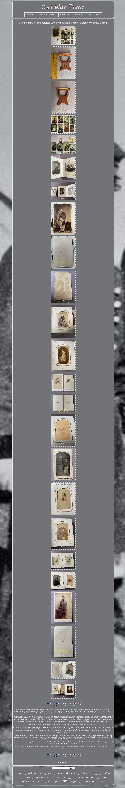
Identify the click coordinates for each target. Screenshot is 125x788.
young (80, 782)
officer (22, 778)
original (74, 782)
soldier (32, 773)
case (64, 778)
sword (97, 778)
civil (65, 781)
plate (58, 781)
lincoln (50, 782)
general (86, 781)
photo (85, 773)
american (98, 774)
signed (44, 782)
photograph (45, 773)
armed (103, 777)
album (80, 778)
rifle (24, 774)
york (78, 774)
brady (69, 778)
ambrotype (40, 777)
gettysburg (29, 778)
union (106, 773)
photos (95, 781)
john (54, 774)
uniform (39, 782)
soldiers (102, 782)
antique (89, 777)
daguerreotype (50, 778)
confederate (27, 781)
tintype (70, 773)
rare (19, 773)
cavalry (74, 778)
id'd (92, 774)
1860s (61, 773)
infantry (58, 778)
